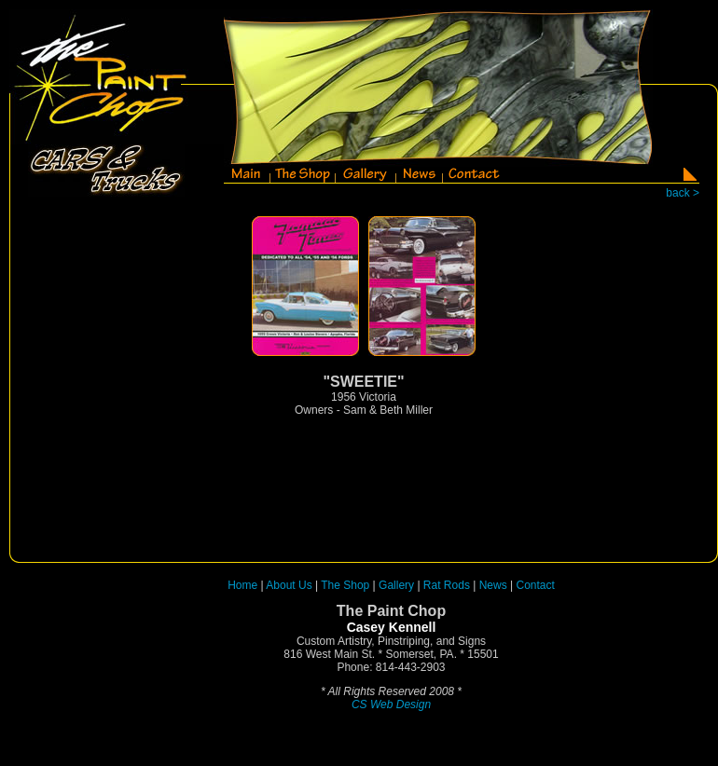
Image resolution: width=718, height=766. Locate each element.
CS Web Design (391, 704)
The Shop (346, 585)
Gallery (396, 585)
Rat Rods (446, 585)
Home (242, 585)
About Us (288, 585)
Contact (536, 585)
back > (682, 192)
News (493, 585)
